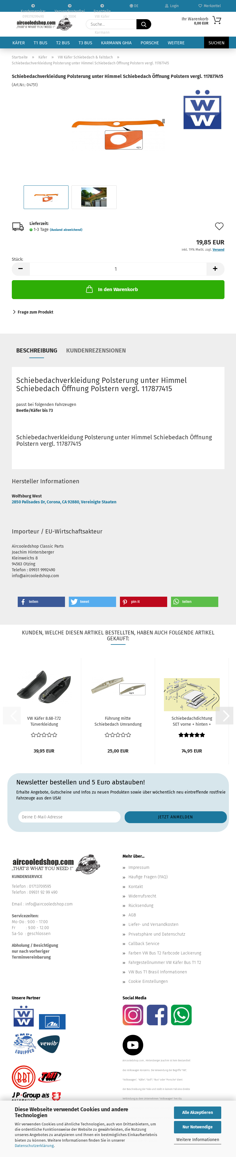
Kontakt (135, 886)
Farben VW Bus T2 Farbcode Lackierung (164, 953)
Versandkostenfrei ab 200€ (70, 8)
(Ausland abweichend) (66, 230)
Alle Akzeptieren (197, 1112)
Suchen (216, 42)
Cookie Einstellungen (148, 981)
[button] (21, 269)
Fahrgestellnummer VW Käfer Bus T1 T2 (164, 962)
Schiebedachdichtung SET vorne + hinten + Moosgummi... (192, 721)
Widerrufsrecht (142, 896)
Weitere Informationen (197, 1139)
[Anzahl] (118, 269)
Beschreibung (36, 350)
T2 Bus (63, 42)
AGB (132, 915)
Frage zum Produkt (35, 312)
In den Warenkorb (111, 289)
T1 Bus (40, 42)
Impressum (138, 867)
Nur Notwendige (198, 1127)
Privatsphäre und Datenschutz (156, 934)
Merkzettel (209, 6)
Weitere (176, 42)
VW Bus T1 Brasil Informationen (157, 972)
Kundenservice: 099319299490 (33, 8)
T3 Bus (85, 42)
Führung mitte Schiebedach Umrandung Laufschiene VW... (118, 721)
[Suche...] (143, 24)
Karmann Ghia (116, 42)
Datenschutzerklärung (34, 1145)
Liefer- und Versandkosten (153, 924)
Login (172, 6)
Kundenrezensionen (96, 350)
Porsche (150, 42)
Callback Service (143, 943)
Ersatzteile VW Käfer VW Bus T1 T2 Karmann (102, 8)
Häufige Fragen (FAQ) (148, 876)
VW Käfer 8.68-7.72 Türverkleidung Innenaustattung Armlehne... (44, 721)
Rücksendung (140, 905)
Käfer (18, 42)
